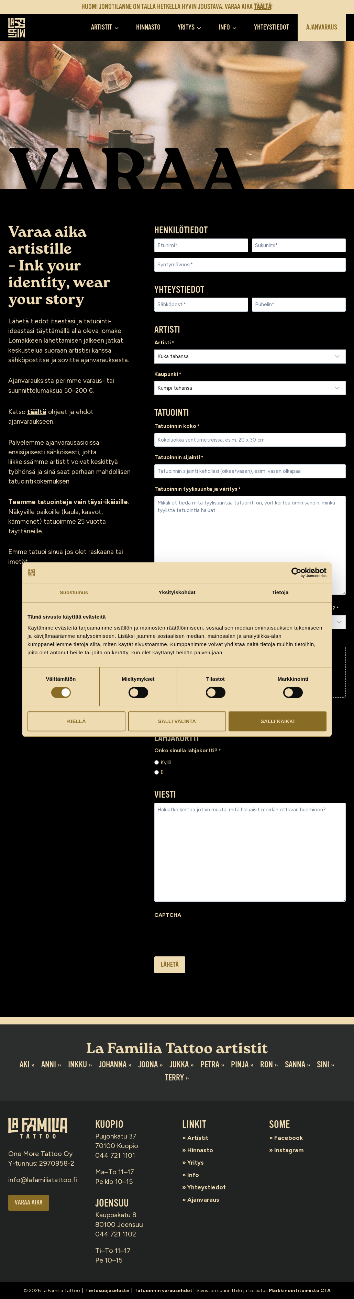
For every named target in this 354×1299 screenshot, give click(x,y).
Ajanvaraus (321, 27)
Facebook (291, 1137)
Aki (23, 1064)
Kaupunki (167, 375)
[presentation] (206, 943)
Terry (174, 1077)
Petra (210, 1064)
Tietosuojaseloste (107, 1291)
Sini (324, 1064)
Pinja (240, 1064)
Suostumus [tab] (74, 592)
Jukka (179, 1064)
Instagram (291, 1150)
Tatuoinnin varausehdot (163, 1291)
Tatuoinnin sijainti (178, 460)
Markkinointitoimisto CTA (300, 1291)
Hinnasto (148, 27)
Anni (47, 1064)
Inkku (76, 1064)
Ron (267, 1064)
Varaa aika (29, 1203)
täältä (37, 416)
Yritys (197, 1162)
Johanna (112, 1064)
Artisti (164, 343)
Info (194, 1174)
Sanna (296, 1064)
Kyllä (166, 769)
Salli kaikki (278, 721)
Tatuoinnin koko (176, 428)
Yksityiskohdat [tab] (176, 592)
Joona (147, 1064)
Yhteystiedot (271, 27)
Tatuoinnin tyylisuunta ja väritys (197, 492)
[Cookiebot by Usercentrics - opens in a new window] (296, 572)
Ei (163, 779)
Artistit (200, 1137)
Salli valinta (177, 721)
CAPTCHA (167, 923)
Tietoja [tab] (280, 592)
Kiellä (76, 721)
